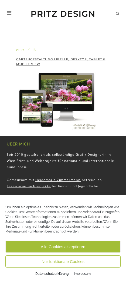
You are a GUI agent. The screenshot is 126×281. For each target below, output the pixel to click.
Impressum (82, 274)
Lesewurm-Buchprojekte (29, 186)
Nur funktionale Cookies (63, 261)
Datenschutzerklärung (52, 274)
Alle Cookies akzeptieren (63, 246)
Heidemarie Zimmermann (58, 180)
